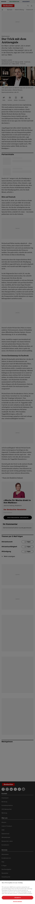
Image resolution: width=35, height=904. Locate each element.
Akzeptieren (17, 897)
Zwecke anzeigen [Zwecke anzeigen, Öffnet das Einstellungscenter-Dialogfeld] (17, 901)
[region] (17, 892)
